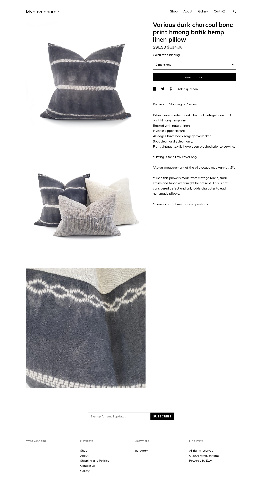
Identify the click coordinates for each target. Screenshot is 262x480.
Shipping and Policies (94, 460)
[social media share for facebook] (155, 89)
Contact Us (87, 466)
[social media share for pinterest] (171, 89)
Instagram (142, 450)
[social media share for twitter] (163, 89)
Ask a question (188, 89)
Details (159, 104)
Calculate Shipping (166, 55)
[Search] (234, 12)
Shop (174, 11)
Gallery (203, 11)
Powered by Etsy (200, 460)
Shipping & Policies (183, 104)
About (187, 11)
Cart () (219, 11)
